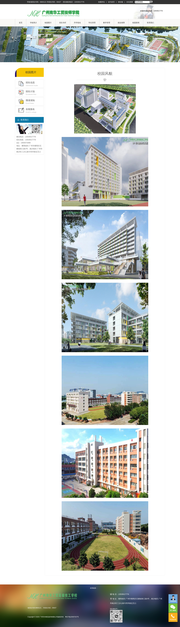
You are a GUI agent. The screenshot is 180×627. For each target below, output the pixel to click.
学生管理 (92, 23)
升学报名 (78, 23)
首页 (20, 23)
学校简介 (34, 23)
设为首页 (111, 2)
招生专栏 (63, 23)
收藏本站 (101, 2)
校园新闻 (136, 23)
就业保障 (122, 23)
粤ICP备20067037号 (72, 617)
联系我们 (151, 23)
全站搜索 (129, 2)
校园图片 (49, 23)
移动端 (120, 2)
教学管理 (107, 23)
